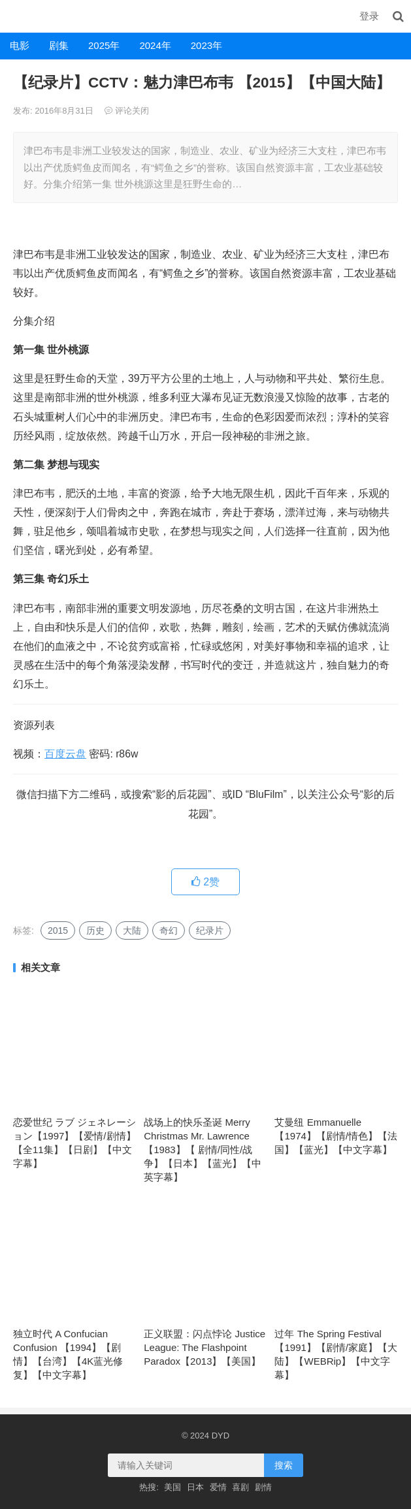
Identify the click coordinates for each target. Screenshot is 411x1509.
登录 (369, 16)
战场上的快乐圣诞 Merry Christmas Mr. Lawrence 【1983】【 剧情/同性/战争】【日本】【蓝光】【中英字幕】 (202, 1150)
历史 (95, 930)
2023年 (206, 45)
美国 (172, 1487)
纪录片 (209, 930)
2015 (58, 930)
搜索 (283, 1465)
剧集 (59, 45)
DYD (14, 16)
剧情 (263, 1487)
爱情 (218, 1487)
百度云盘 (65, 753)
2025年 (104, 45)
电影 (19, 45)
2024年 (155, 45)
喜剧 (240, 1487)
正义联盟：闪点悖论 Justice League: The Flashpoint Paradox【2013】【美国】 (204, 1347)
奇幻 (168, 930)
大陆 (132, 930)
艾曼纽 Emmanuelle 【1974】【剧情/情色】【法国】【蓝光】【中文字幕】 (335, 1136)
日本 (195, 1487)
